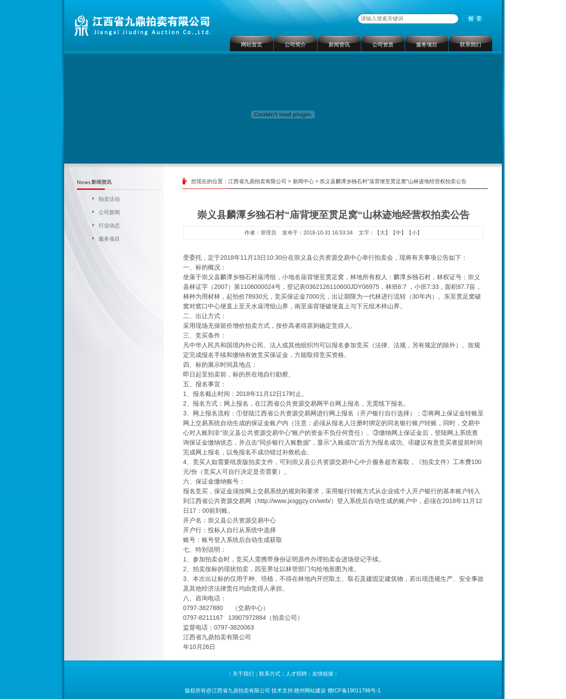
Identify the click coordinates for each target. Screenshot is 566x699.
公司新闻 (109, 212)
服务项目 (426, 45)
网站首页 (251, 45)
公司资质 (383, 45)
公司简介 (295, 45)
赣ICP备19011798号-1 (354, 690)
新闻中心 (303, 181)
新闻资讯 (339, 45)
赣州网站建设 (310, 690)
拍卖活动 (109, 199)
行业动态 (109, 226)
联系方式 (269, 674)
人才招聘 (296, 674)
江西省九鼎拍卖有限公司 (257, 181)
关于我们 (243, 674)
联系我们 (470, 45)
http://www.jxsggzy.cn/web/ (294, 500)
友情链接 (322, 674)
